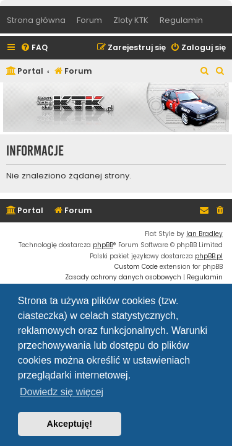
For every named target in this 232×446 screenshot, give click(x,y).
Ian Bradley (204, 233)
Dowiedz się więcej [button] (61, 392)
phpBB (103, 245)
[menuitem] (34, 48)
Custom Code (136, 266)
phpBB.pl (209, 256)
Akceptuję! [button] (70, 424)
